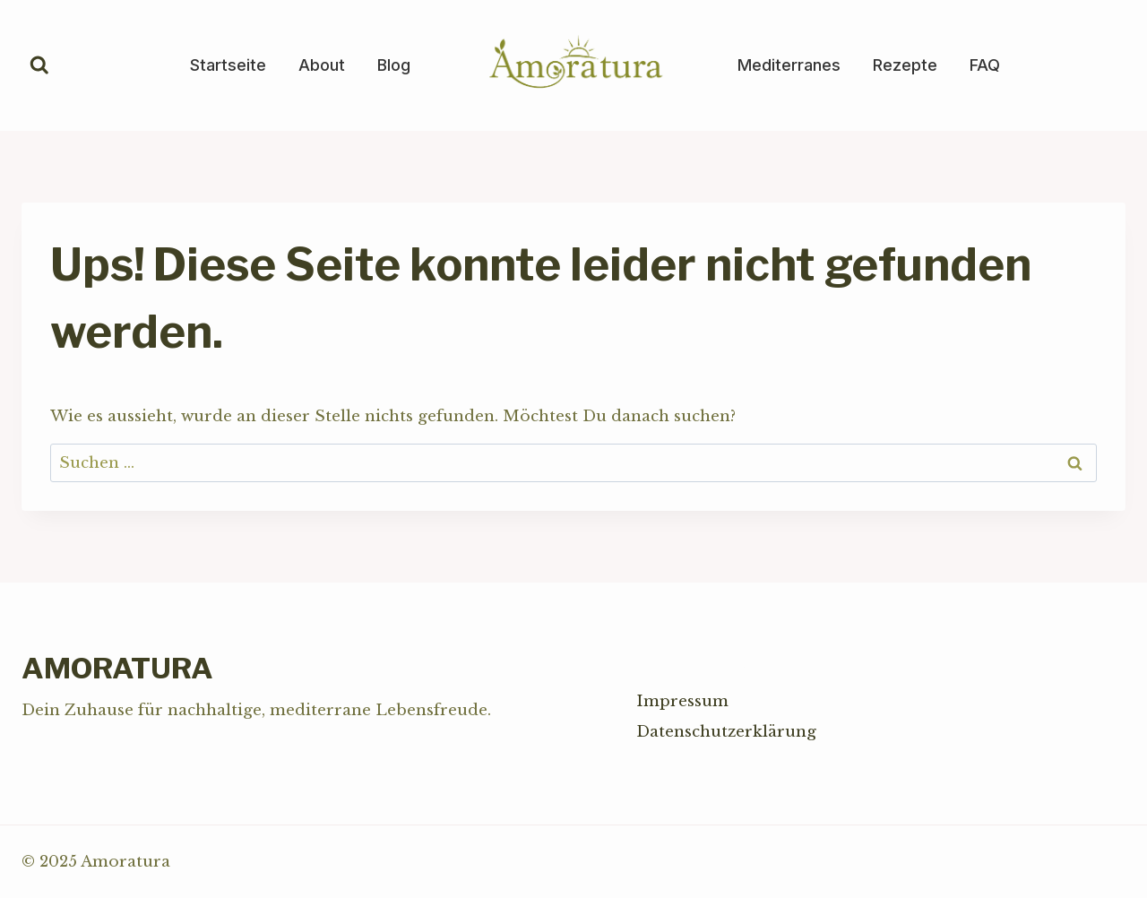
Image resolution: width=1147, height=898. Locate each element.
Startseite (228, 65)
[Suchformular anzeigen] (39, 65)
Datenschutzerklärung (726, 731)
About (321, 65)
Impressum (682, 701)
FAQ (985, 65)
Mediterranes (789, 65)
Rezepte (905, 65)
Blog (393, 65)
